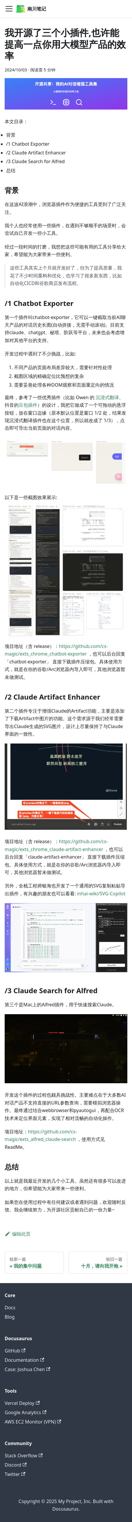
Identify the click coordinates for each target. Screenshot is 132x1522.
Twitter (15, 1474)
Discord (16, 1465)
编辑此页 (18, 1234)
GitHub (15, 1350)
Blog (10, 1317)
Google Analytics (25, 1412)
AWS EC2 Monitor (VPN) (33, 1422)
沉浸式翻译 (107, 397)
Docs (10, 1307)
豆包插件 (28, 405)
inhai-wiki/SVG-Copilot (101, 893)
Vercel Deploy (22, 1403)
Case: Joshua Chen (27, 1369)
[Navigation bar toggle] (9, 8)
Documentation (24, 1360)
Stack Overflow (24, 1455)
